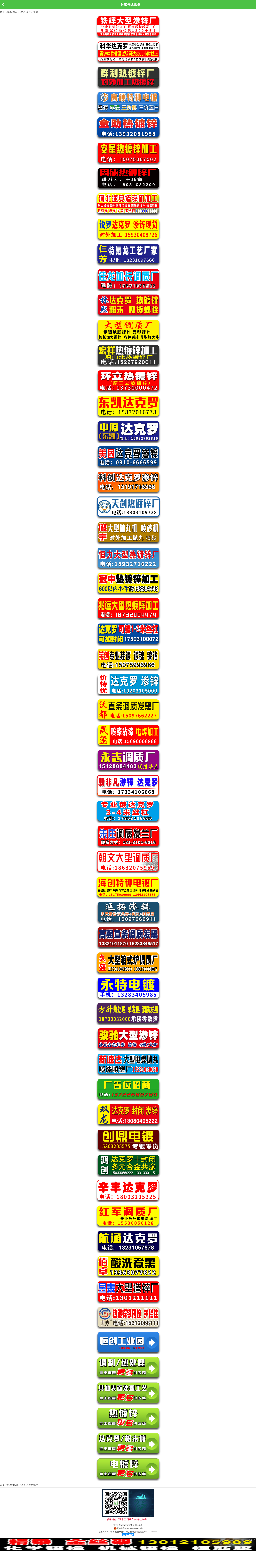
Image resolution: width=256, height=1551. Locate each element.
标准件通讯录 (130, 4)
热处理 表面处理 (29, 12)
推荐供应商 (13, 12)
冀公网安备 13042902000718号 (128, 1528)
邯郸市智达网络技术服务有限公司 (123, 1532)
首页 (2, 12)
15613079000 (152, 1532)
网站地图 (139, 1525)
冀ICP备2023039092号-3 (123, 1525)
